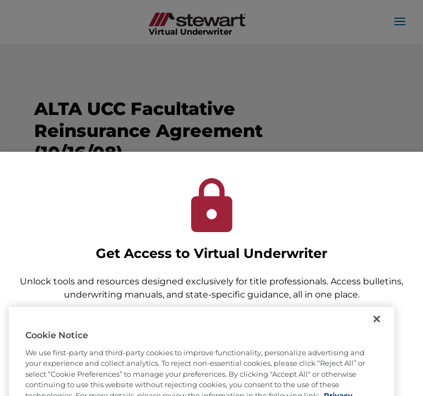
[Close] (377, 334)
